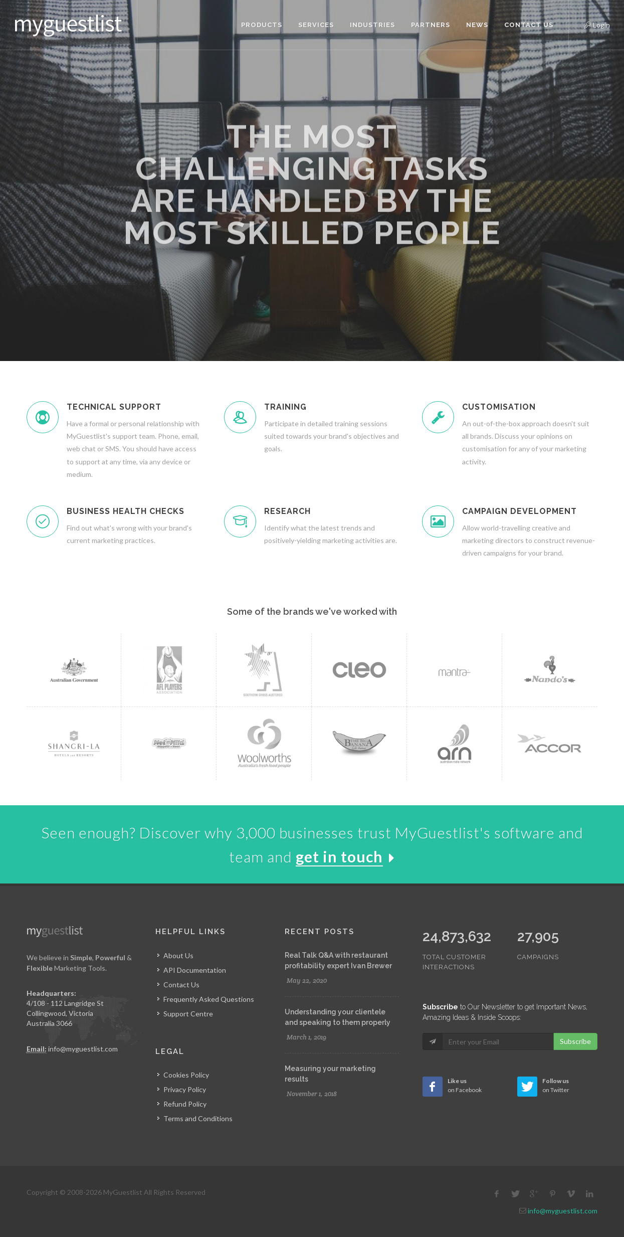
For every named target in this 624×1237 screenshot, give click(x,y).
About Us (178, 955)
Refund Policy (184, 1104)
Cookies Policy (186, 1075)
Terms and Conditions (198, 1118)
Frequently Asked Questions (208, 999)
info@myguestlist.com (83, 1048)
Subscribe (575, 1041)
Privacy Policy (184, 1089)
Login (588, 23)
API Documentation (194, 970)
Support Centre (188, 1013)
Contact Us (181, 984)
